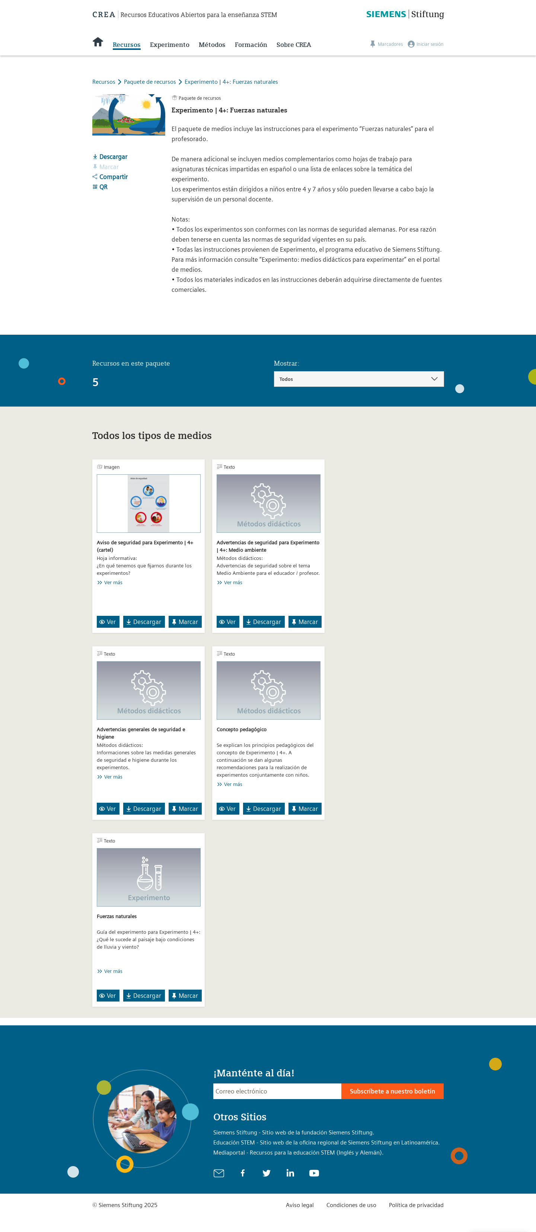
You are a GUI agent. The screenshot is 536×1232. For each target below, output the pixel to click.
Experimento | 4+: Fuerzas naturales (231, 81)
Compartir (110, 177)
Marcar (184, 621)
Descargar (109, 156)
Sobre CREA (294, 44)
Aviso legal (300, 1205)
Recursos (127, 44)
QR (99, 187)
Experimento (169, 44)
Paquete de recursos (151, 81)
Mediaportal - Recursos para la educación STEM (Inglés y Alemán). (298, 1152)
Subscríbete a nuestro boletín (392, 1091)
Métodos (212, 44)
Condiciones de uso (351, 1205)
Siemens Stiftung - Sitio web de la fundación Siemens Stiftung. (293, 1132)
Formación (251, 44)
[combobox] (359, 379)
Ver (107, 621)
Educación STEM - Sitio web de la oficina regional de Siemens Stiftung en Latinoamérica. (326, 1142)
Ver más (113, 582)
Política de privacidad (416, 1205)
